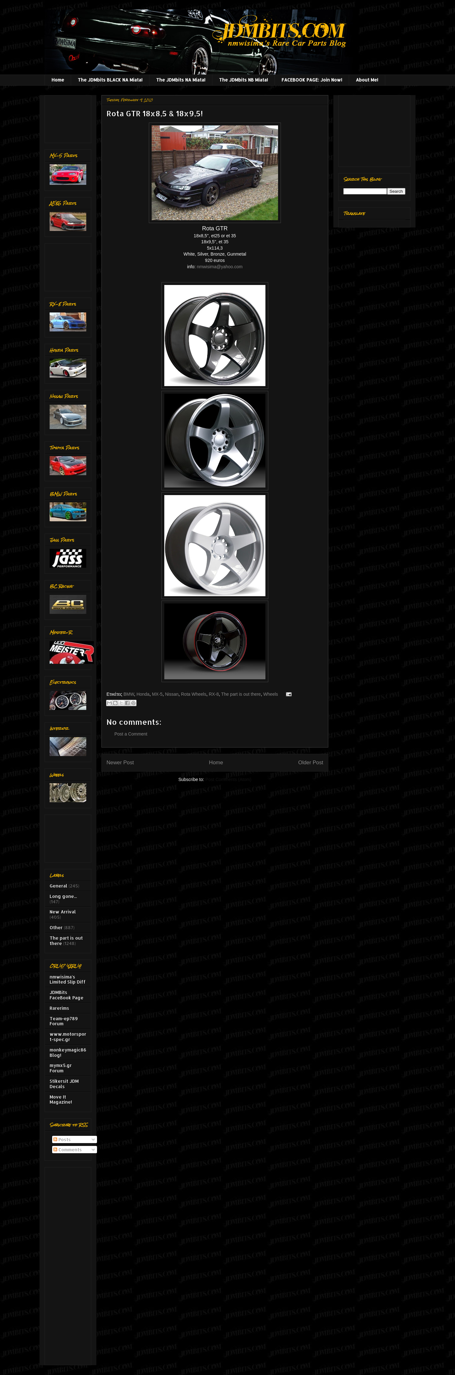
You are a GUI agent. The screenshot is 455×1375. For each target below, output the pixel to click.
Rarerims (59, 1008)
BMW (129, 694)
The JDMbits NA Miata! (180, 79)
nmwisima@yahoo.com (220, 266)
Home (58, 79)
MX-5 (157, 694)
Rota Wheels (193, 694)
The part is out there (241, 694)
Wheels (270, 694)
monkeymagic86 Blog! (68, 1052)
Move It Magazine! (61, 1099)
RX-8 (214, 694)
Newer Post (120, 763)
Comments (67, 1149)
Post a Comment (130, 733)
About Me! (367, 79)
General (58, 885)
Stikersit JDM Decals (64, 1083)
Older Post (310, 763)
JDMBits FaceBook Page (66, 995)
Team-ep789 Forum (64, 1021)
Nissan (172, 694)
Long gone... (63, 896)
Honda (142, 694)
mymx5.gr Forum (61, 1068)
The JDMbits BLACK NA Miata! (110, 79)
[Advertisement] (69, 117)
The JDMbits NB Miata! (243, 79)
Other (56, 927)
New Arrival (63, 911)
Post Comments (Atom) (228, 779)
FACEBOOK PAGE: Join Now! (312, 79)
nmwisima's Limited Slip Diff (68, 979)
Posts (62, 1139)
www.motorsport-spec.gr (68, 1036)
